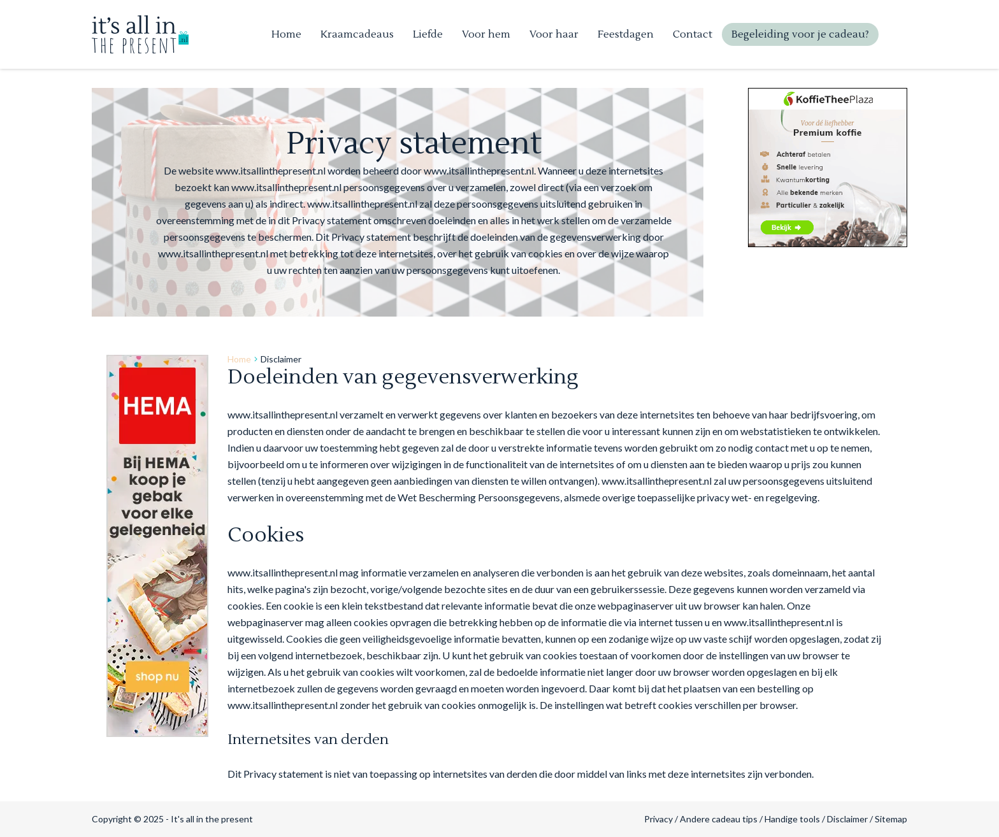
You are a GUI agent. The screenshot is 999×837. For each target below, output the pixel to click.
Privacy (658, 818)
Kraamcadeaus (357, 34)
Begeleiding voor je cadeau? (800, 34)
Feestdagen (626, 34)
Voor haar (554, 34)
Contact (692, 34)
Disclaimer (847, 818)
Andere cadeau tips (719, 818)
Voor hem (486, 34)
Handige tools (792, 818)
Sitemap (891, 818)
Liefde (428, 34)
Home (286, 34)
